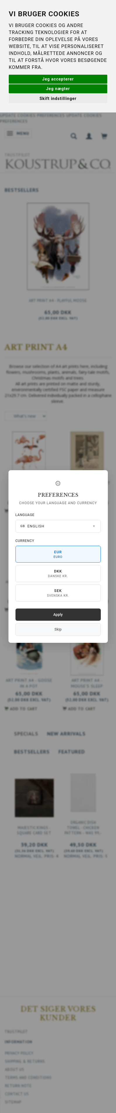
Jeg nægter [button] (58, 88)
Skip (57, 629)
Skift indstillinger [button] (58, 98)
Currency (24, 541)
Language (24, 515)
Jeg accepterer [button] (58, 79)
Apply (58, 614)
